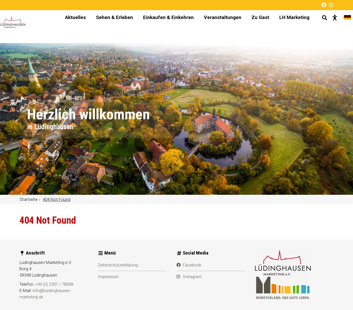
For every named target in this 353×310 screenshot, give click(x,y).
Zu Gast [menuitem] (256, 26)
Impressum (108, 276)
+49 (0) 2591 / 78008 (54, 284)
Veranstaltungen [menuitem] (218, 26)
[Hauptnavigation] (183, 27)
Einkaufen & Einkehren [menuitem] (164, 26)
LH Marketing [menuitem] (290, 26)
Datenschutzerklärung (118, 264)
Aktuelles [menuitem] (71, 26)
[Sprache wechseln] (343, 27)
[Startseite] (29, 26)
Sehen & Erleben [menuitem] (109, 26)
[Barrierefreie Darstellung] (330, 27)
